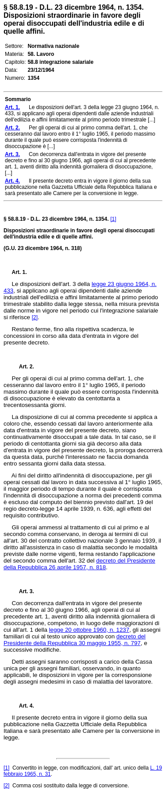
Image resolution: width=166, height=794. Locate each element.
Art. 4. (23, 706)
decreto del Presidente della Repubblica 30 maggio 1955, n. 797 (75, 639)
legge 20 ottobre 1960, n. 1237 (89, 629)
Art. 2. (23, 367)
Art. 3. (23, 591)
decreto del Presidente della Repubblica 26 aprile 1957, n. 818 (79, 564)
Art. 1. (19, 272)
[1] (113, 219)
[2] (35, 317)
